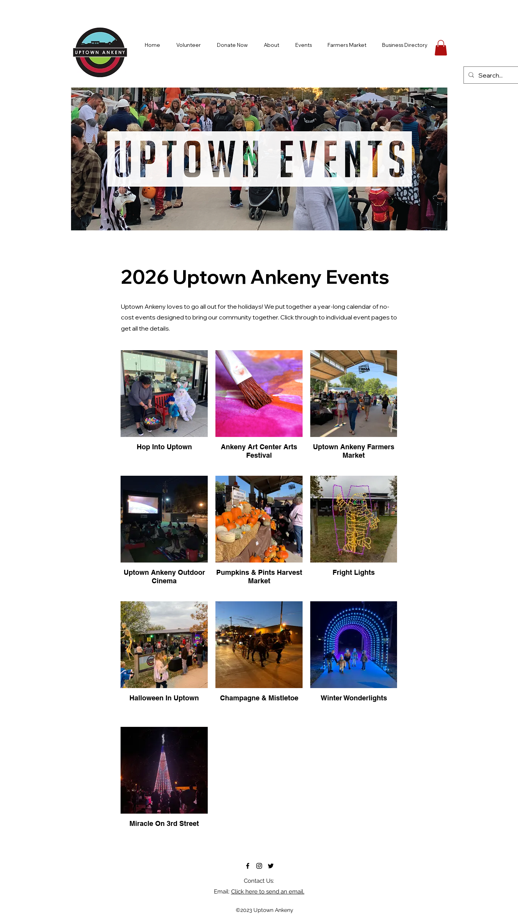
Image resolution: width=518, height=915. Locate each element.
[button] (440, 48)
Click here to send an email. (268, 891)
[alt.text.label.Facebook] (248, 866)
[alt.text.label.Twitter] (271, 866)
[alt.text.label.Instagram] (259, 866)
